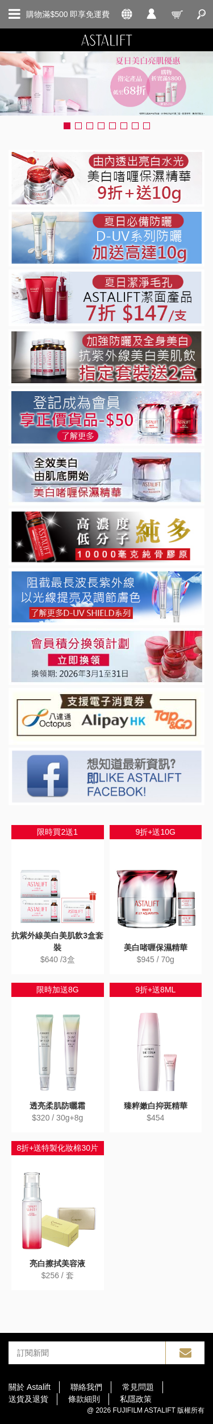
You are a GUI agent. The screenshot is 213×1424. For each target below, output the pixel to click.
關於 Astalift (30, 1387)
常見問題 (138, 1387)
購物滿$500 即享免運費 (68, 14)
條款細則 (84, 1399)
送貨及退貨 (28, 1399)
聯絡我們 (86, 1387)
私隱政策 (136, 1399)
